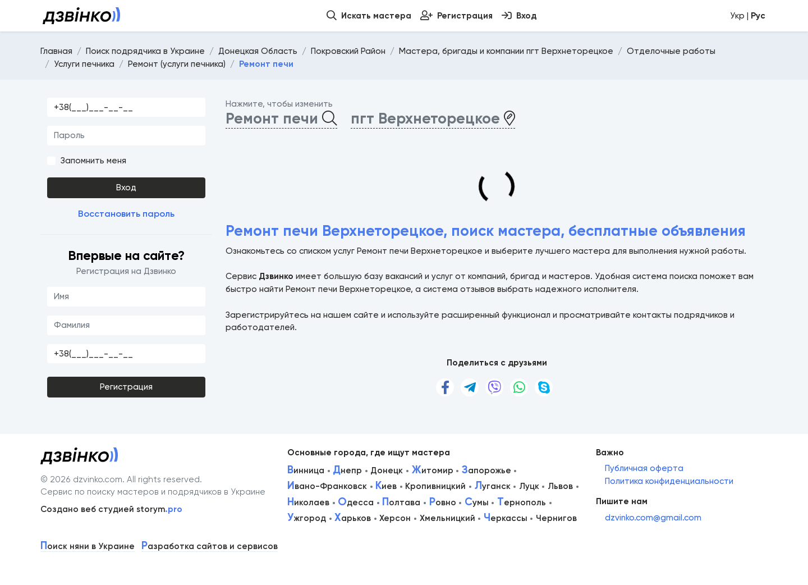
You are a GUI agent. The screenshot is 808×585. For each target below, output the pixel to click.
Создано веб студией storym (111, 509)
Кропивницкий (435, 486)
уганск (493, 486)
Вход (126, 187)
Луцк (529, 486)
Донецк (386, 470)
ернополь (521, 502)
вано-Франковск (327, 486)
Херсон (395, 518)
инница (305, 470)
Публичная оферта (644, 468)
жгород (306, 518)
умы (477, 502)
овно (442, 502)
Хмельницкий (447, 518)
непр (347, 470)
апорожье (486, 470)
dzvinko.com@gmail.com (653, 518)
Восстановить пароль (126, 213)
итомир (432, 470)
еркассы (505, 518)
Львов (560, 486)
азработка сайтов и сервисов (209, 546)
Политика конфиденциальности (669, 481)
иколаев (308, 502)
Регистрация (126, 387)
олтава (401, 502)
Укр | (747, 16)
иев (386, 486)
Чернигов (556, 518)
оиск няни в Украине (87, 546)
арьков (352, 518)
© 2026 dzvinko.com (81, 479)
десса (356, 502)
